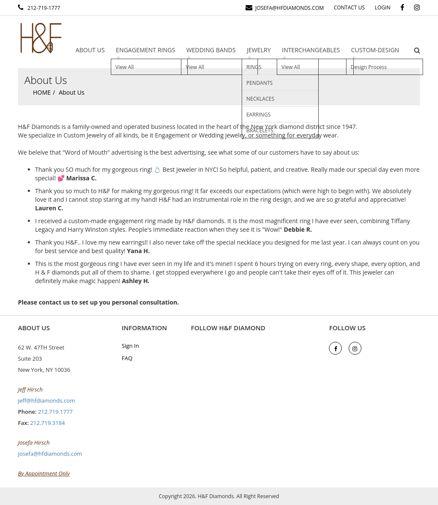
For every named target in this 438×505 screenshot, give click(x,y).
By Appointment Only (44, 473)
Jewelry (259, 50)
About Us (90, 50)
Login (383, 7)
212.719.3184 (47, 423)
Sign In (130, 346)
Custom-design (375, 50)
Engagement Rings (145, 50)
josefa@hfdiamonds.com (288, 8)
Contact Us (349, 7)
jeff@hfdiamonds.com (46, 400)
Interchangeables (311, 50)
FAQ (127, 358)
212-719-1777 (42, 8)
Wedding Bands (211, 50)
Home (42, 92)
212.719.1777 (55, 411)
